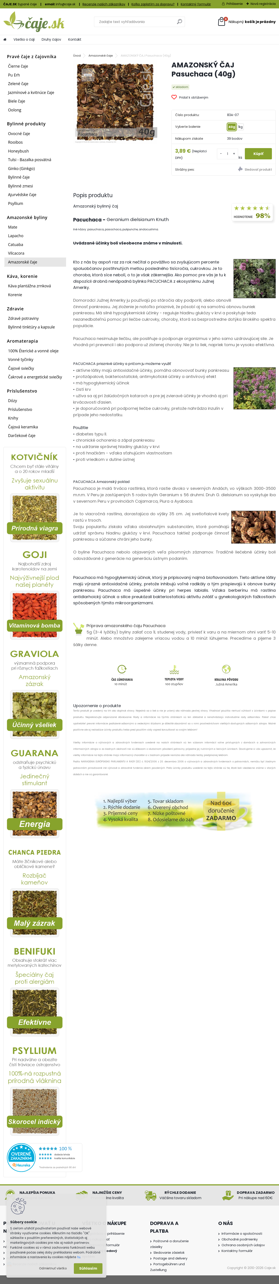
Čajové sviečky (21, 368)
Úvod (77, 55)
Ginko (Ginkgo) (21, 168)
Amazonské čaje (22, 262)
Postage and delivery (170, 1258)
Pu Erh (14, 75)
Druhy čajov (51, 39)
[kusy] (227, 154)
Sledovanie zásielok (169, 1252)
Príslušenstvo (20, 409)
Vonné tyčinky (20, 359)
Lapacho (15, 235)
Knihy (13, 418)
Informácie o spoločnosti (242, 1233)
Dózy (12, 400)
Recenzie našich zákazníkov (104, 4)
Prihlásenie (234, 4)
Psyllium (15, 203)
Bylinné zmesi (20, 186)
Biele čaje (16, 101)
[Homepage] (4, 39)
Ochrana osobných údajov (243, 1245)
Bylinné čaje (19, 177)
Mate (12, 227)
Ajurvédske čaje (22, 194)
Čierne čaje (18, 66)
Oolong (14, 110)
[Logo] (33, 22)
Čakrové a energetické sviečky (35, 377)
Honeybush (18, 151)
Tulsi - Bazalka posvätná (29, 159)
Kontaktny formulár (237, 1251)
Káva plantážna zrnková (29, 285)
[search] (179, 23)
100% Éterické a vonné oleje (33, 350)
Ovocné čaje (19, 133)
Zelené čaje (18, 83)
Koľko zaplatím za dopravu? (153, 4)
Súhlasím (88, 1268)
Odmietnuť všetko (53, 1268)
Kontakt (74, 39)
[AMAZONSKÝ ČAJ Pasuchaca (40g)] (115, 102)
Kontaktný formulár (196, 4)
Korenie (15, 294)
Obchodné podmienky (240, 1239)
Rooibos (15, 142)
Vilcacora (16, 253)
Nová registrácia (263, 4)
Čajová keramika (23, 426)
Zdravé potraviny (23, 318)
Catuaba (15, 244)
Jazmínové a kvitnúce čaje (31, 92)
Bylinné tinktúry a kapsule (31, 327)
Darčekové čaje (21, 435)
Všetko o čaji (24, 39)
